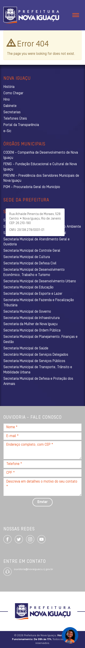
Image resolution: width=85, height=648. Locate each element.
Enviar (42, 502)
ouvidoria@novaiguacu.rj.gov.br (33, 569)
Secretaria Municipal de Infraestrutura (31, 318)
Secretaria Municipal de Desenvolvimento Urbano (39, 281)
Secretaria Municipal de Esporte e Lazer (32, 294)
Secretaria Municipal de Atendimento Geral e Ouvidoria (36, 242)
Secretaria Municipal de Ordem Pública (32, 330)
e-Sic (7, 131)
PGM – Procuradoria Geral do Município (31, 187)
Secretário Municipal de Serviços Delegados (35, 355)
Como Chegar (13, 93)
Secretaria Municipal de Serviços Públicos (34, 361)
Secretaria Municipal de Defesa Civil (29, 263)
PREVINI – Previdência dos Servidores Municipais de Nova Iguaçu (41, 178)
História (9, 87)
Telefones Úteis (15, 119)
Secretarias (12, 112)
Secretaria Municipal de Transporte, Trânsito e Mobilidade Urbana (37, 369)
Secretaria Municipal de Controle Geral (31, 251)
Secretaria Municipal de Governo (27, 312)
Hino (6, 100)
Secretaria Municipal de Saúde (25, 348)
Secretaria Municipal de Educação (28, 287)
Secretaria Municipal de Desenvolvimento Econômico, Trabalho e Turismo (34, 272)
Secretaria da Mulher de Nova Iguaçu (30, 324)
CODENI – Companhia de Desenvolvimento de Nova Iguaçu (40, 155)
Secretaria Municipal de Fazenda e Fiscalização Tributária (38, 302)
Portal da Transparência (21, 125)
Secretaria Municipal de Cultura (26, 257)
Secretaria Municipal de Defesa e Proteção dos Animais (38, 381)
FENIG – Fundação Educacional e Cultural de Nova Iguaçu (40, 166)
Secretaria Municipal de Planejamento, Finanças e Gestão (40, 339)
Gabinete (10, 106)
